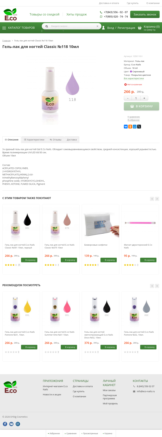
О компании (153, 3)
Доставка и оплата (109, 3)
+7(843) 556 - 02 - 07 (116, 12)
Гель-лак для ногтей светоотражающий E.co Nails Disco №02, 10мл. (98, 334)
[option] (21, 239)
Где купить (133, 3)
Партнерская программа (110, 397)
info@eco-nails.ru (146, 391)
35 (19, 265)
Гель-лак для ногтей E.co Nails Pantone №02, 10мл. (139, 333)
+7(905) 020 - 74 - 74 (116, 16)
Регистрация (126, 28)
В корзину (28, 260)
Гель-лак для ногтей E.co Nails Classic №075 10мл (59, 246)
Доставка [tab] (72, 139)
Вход (110, 28)
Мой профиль (110, 403)
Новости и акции (52, 394)
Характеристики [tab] (34, 139)
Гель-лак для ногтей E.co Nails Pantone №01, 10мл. (20, 333)
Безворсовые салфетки (95, 244)
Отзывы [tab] (55, 139)
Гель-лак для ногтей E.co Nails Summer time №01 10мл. (59, 333)
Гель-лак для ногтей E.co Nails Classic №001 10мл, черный (20, 246)
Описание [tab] (12, 139)
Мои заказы (109, 390)
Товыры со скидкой (44, 14)
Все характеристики (134, 78)
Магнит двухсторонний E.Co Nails (138, 246)
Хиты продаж (76, 14)
